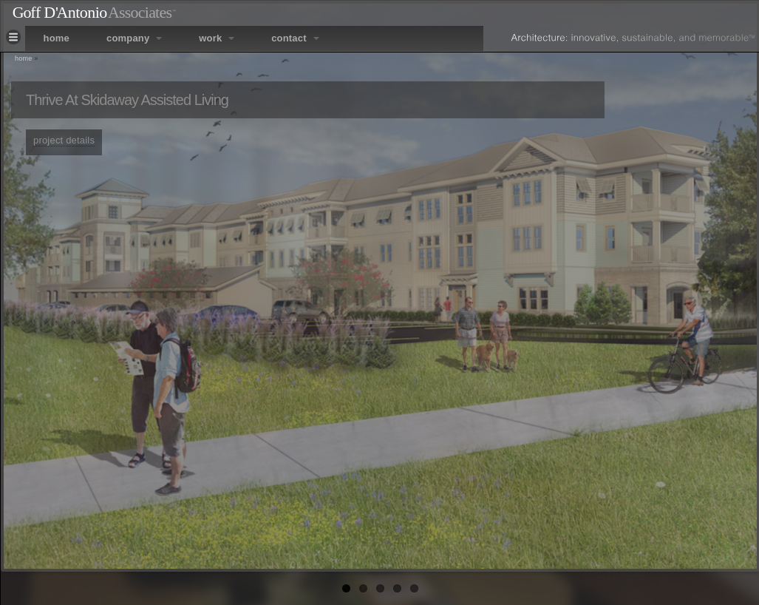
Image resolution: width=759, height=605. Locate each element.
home (56, 38)
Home (24, 58)
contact (295, 38)
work (216, 38)
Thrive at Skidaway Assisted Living (127, 100)
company (134, 38)
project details (64, 140)
